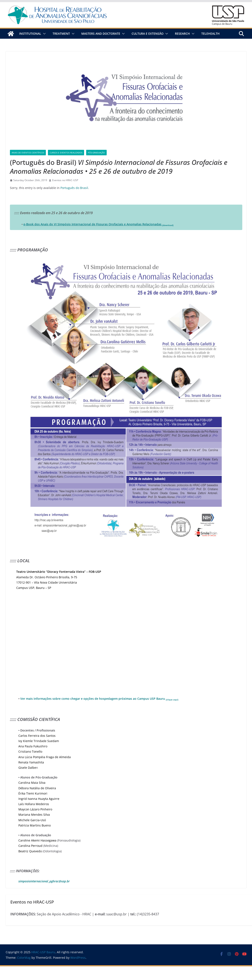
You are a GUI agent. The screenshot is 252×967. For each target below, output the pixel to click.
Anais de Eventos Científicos (28, 152)
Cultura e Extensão (147, 34)
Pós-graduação (96, 152)
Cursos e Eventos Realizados (66, 152)
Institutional (30, 34)
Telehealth (210, 34)
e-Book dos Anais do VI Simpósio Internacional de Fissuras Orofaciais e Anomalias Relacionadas (98, 224)
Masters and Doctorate (100, 34)
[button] (43, 34)
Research (182, 34)
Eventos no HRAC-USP (65, 180)
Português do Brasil (74, 188)
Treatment (61, 34)
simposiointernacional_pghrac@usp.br (44, 881)
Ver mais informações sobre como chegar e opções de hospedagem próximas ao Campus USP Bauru (99, 699)
